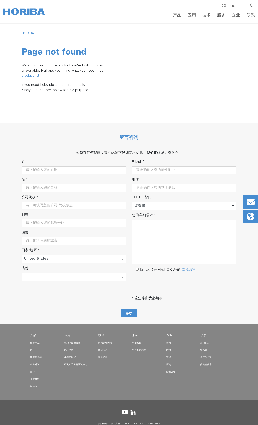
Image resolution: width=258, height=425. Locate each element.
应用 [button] (192, 16)
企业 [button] (236, 16)
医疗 (32, 372)
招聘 (168, 357)
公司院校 (30, 197)
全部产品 (35, 343)
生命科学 (35, 365)
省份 (25, 268)
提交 (129, 313)
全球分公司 (206, 357)
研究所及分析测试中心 (75, 365)
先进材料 (35, 379)
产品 (177, 16)
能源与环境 (36, 357)
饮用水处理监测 (72, 343)
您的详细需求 (144, 215)
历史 (168, 365)
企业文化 (171, 372)
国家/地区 (31, 250)
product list (30, 76)
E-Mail (138, 162)
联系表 (203, 350)
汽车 (32, 350)
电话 (135, 179)
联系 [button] (251, 16)
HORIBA (28, 33)
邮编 (26, 215)
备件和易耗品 (139, 350)
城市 (25, 233)
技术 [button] (206, 16)
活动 (168, 350)
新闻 (168, 343)
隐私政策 (189, 270)
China (231, 6)
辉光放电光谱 (105, 343)
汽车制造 (69, 350)
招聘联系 (204, 343)
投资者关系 (206, 365)
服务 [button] (221, 16)
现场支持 (136, 343)
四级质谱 (102, 350)
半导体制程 (70, 357)
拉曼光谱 (102, 357)
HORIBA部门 (142, 197)
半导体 (33, 386)
